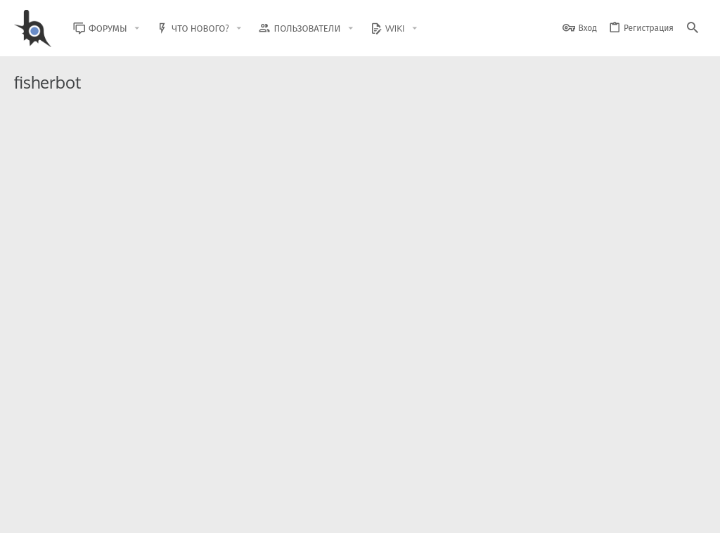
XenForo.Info (103, 485)
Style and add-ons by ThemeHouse (317, 473)
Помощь (345, 248)
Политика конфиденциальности (562, 513)
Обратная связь (375, 513)
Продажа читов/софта (613, 188)
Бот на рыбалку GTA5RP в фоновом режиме (201, 146)
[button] (147, 28)
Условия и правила (452, 513)
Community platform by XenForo (129, 473)
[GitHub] (690, 480)
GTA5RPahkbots (99, 188)
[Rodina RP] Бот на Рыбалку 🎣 (200, 279)
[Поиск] (692, 28)
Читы (540, 392)
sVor (77, 321)
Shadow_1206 (95, 248)
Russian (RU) (127, 513)
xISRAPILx (88, 392)
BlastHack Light (49, 513)
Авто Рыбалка (105, 219)
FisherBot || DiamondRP (142, 351)
